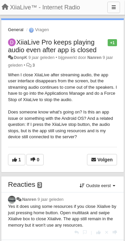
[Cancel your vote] (106, 232)
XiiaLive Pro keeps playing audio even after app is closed (52, 46)
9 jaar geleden (50, 199)
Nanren (94, 57)
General (15, 29)
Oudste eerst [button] (97, 185)
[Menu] (113, 7)
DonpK (20, 57)
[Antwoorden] (76, 232)
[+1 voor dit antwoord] (98, 232)
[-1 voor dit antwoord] (115, 232)
